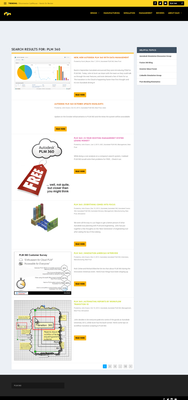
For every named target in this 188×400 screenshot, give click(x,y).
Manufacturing (112, 15)
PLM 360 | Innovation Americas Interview (96, 250)
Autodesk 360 (113, 206)
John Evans (66, 105)
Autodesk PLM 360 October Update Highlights (78, 101)
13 (125, 364)
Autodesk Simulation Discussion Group (155, 54)
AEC (101, 142)
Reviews (160, 15)
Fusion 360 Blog (146, 60)
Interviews (124, 255)
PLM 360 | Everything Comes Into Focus (94, 202)
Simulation (129, 15)
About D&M (173, 15)
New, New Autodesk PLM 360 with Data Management (101, 55)
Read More (80, 92)
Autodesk (104, 206)
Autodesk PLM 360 (107, 59)
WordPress (48, 397)
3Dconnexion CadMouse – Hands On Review (35, 3)
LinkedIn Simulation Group (150, 73)
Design (93, 15)
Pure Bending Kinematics (149, 79)
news (104, 105)
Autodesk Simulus (97, 209)
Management (145, 15)
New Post (118, 59)
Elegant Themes (27, 397)
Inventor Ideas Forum (148, 67)
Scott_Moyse (85, 59)
